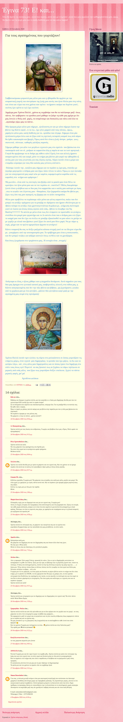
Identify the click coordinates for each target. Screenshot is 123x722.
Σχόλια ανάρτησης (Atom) (19, 717)
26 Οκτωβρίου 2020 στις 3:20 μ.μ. (21, 601)
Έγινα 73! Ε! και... (28, 10)
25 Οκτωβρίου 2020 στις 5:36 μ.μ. (21, 530)
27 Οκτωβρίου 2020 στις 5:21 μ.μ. (21, 668)
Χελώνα (13, 462)
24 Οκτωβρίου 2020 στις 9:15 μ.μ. (21, 434)
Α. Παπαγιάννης (16, 426)
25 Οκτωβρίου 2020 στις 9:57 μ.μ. (21, 586)
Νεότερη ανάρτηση (11, 712)
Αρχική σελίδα (42, 712)
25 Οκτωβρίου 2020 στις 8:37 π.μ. (21, 470)
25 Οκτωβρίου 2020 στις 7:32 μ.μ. (21, 550)
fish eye (13, 397)
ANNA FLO (15, 651)
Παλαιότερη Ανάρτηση (74, 712)
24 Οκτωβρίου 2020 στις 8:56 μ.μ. (21, 419)
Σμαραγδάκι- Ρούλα (17, 608)
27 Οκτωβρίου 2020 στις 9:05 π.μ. (21, 644)
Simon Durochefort (17, 675)
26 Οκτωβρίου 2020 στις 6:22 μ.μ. (21, 630)
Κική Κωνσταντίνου (17, 637)
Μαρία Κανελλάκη (17, 499)
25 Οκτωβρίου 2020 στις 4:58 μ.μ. (21, 514)
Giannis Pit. (15, 477)
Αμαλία (13, 537)
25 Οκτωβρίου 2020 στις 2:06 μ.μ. (21, 492)
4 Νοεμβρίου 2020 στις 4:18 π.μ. (21, 697)
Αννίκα (13, 557)
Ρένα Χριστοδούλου (17, 442)
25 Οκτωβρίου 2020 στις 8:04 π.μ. (21, 454)
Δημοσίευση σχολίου (15, 702)
